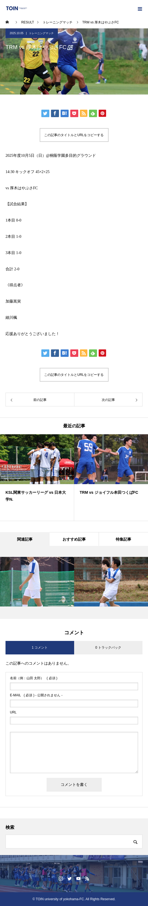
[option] (37, 477)
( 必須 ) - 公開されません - (36, 695)
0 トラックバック (108, 647)
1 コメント (40, 647)
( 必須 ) (33, 678)
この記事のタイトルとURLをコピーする (74, 135)
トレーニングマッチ (41, 33)
